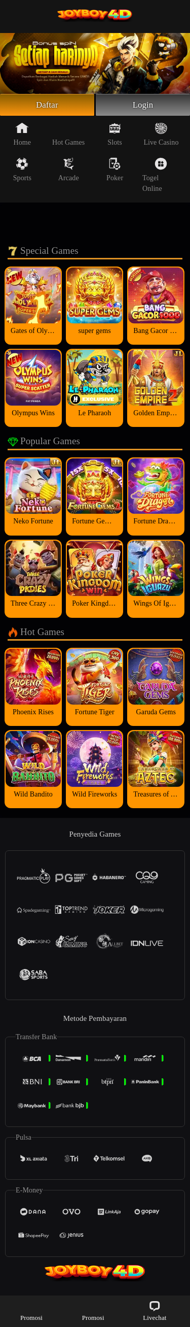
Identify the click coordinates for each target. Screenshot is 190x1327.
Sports (22, 171)
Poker (114, 171)
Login (143, 106)
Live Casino (160, 135)
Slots (114, 135)
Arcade (68, 171)
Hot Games (68, 135)
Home (22, 135)
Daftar (47, 106)
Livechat (154, 1310)
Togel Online (154, 176)
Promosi (31, 1310)
